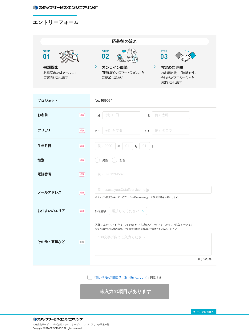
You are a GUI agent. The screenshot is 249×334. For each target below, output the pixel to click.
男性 (105, 160)
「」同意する (127, 277)
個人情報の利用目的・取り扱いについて (121, 277)
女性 (122, 160)
